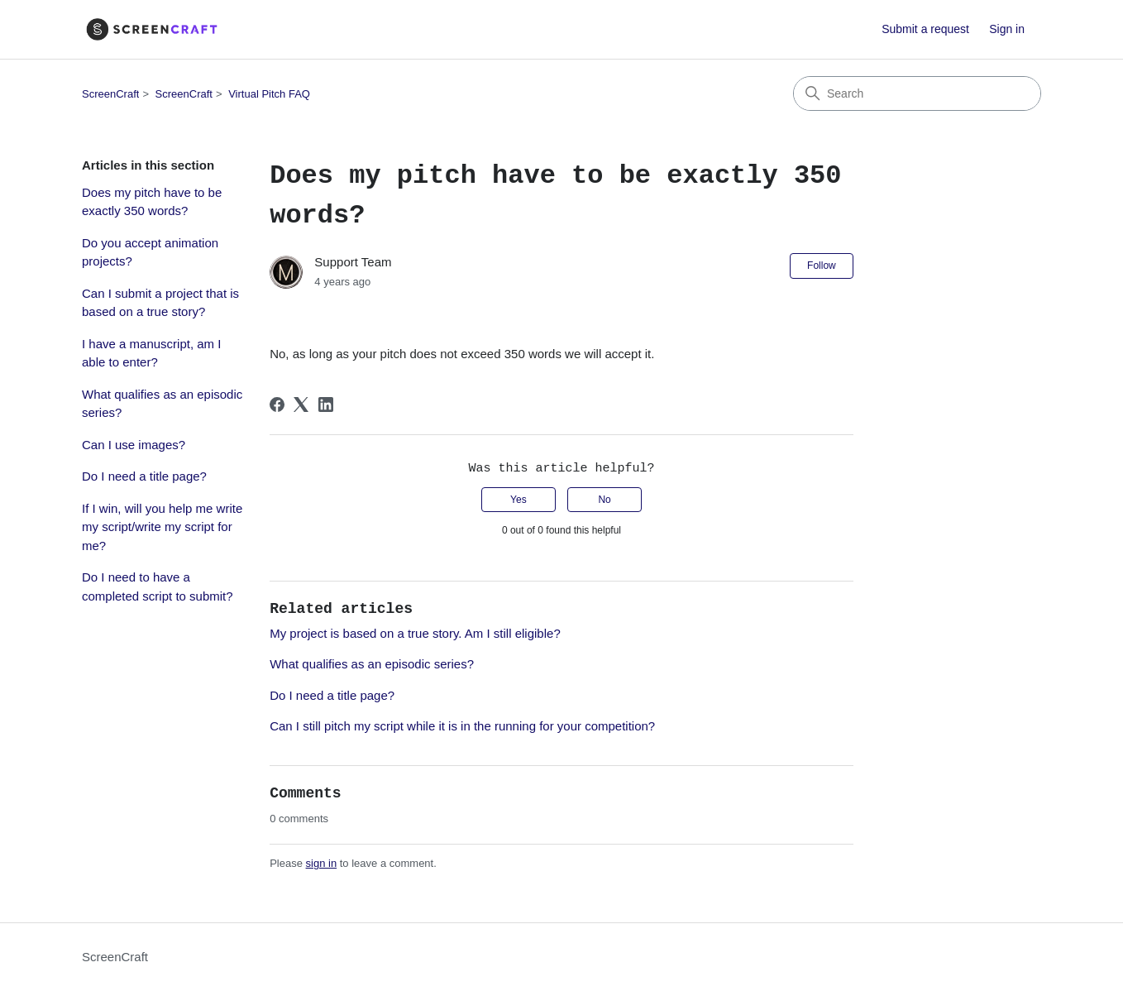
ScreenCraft (110, 94)
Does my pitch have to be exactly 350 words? (152, 201)
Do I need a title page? (144, 476)
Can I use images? (133, 445)
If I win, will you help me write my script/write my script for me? (162, 527)
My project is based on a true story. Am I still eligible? (415, 633)
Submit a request (925, 29)
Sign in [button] (1007, 29)
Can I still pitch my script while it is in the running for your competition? (462, 726)
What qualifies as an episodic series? (162, 403)
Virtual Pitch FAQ (269, 94)
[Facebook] (277, 404)
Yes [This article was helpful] (518, 499)
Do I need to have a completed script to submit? (157, 586)
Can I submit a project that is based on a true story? (160, 302)
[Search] (917, 93)
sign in (321, 863)
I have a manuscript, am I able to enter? (151, 353)
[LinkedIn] (325, 404)
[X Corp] (301, 404)
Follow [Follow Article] (821, 265)
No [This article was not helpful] (604, 499)
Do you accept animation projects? (150, 252)
